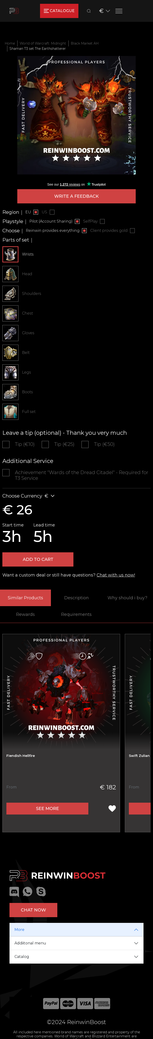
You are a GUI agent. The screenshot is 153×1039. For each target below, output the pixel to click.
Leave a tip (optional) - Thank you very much (64, 432)
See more (47, 808)
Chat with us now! (116, 575)
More (19, 929)
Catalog (21, 956)
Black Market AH (85, 43)
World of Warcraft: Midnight (43, 43)
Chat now (33, 910)
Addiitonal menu (30, 943)
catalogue (59, 11)
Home (10, 43)
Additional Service (27, 461)
